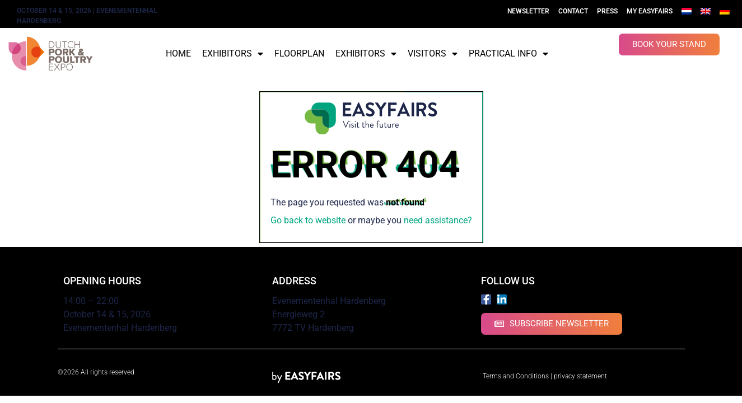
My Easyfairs (650, 11)
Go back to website (308, 220)
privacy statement (580, 376)
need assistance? (438, 220)
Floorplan (299, 53)
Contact (573, 11)
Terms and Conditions (516, 376)
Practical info (508, 54)
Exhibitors (232, 54)
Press (607, 11)
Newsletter (528, 11)
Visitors (433, 54)
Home (178, 53)
